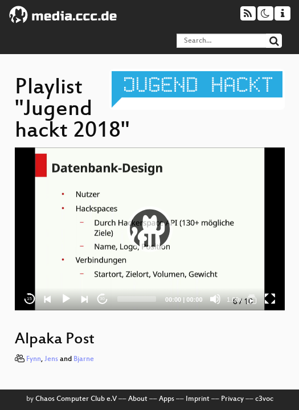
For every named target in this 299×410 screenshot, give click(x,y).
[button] (149, 228)
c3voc (264, 399)
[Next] (84, 299)
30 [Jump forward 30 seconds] (102, 298)
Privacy (232, 399)
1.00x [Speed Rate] (234, 299)
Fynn (33, 359)
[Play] (66, 299)
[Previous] (48, 299)
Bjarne (83, 359)
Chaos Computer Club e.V (76, 399)
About (138, 399)
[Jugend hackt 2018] (251, 299)
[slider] (137, 299)
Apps (166, 399)
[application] (150, 228)
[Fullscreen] (270, 299)
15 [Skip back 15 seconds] (29, 298)
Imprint (198, 399)
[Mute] (215, 299)
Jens (51, 359)
